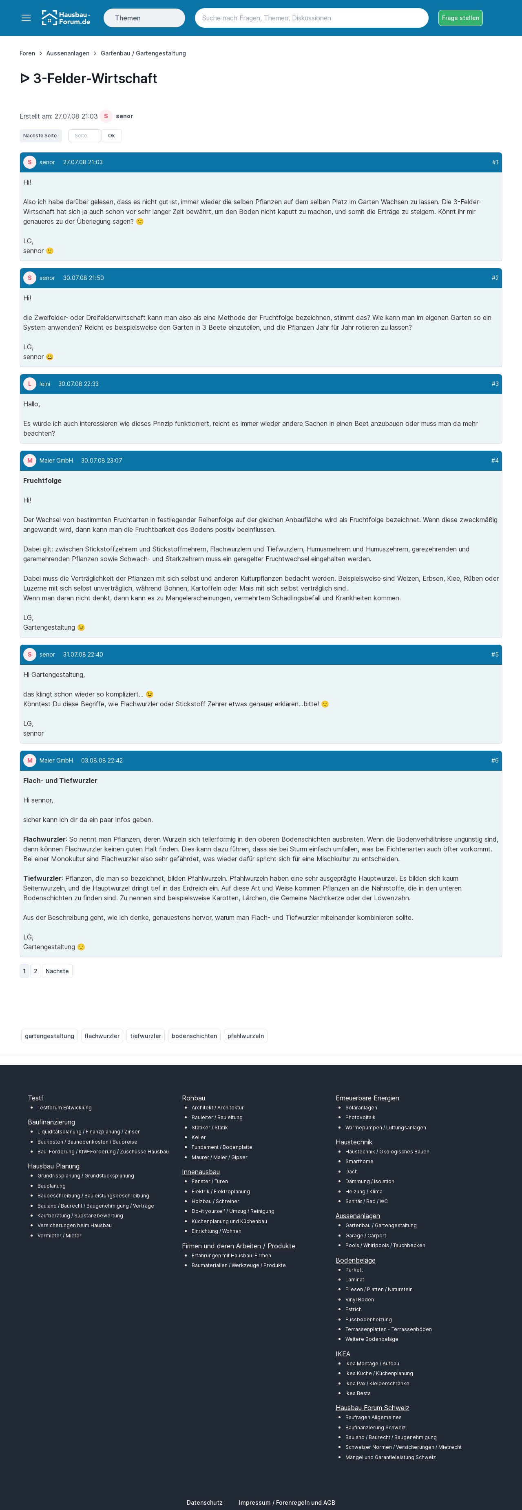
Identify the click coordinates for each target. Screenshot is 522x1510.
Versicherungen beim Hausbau (75, 1225)
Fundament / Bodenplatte (222, 1147)
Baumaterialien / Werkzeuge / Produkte (239, 1265)
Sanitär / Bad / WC (366, 1201)
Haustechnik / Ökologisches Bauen (387, 1151)
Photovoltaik (360, 1117)
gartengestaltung (49, 1035)
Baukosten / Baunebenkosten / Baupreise (87, 1142)
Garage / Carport (365, 1235)
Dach (351, 1171)
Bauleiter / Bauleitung (217, 1117)
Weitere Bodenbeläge (371, 1339)
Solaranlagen (361, 1107)
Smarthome (359, 1161)
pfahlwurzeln (246, 1035)
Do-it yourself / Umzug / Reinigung (233, 1211)
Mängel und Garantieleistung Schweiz (390, 1457)
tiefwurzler (145, 1035)
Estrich (353, 1309)
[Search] (312, 18)
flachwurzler (102, 1035)
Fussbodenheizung (368, 1319)
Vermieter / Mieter (60, 1235)
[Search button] (419, 18)
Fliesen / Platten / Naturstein (379, 1289)
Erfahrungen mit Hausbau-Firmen (231, 1255)
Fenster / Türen (210, 1181)
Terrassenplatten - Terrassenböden (388, 1329)
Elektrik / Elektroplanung (221, 1191)
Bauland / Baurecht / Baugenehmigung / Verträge (96, 1206)
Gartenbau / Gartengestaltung (381, 1225)
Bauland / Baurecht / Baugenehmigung (391, 1437)
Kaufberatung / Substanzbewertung (80, 1215)
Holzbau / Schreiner (215, 1201)
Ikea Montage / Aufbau (372, 1363)
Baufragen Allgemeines (373, 1417)
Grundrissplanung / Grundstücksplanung (86, 1176)
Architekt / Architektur (218, 1107)
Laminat (354, 1279)
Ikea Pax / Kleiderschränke (377, 1383)
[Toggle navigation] (26, 18)
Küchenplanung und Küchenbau (229, 1221)
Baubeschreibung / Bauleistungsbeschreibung (93, 1196)
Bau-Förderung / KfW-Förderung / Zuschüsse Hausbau (103, 1151)
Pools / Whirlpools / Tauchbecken (385, 1245)
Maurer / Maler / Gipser (220, 1157)
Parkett (354, 1270)
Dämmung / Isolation (369, 1181)
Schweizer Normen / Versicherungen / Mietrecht (403, 1447)
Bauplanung (52, 1186)
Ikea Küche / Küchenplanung (379, 1373)
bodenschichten (194, 1035)
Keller (199, 1137)
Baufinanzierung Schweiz (375, 1427)
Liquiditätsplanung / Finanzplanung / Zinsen (89, 1132)
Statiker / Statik (210, 1127)
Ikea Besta (358, 1393)
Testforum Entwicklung (65, 1107)
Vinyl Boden (359, 1299)
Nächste (57, 971)
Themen (128, 18)
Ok (111, 135)
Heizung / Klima (364, 1191)
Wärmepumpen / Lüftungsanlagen (385, 1127)
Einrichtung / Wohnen (216, 1231)
